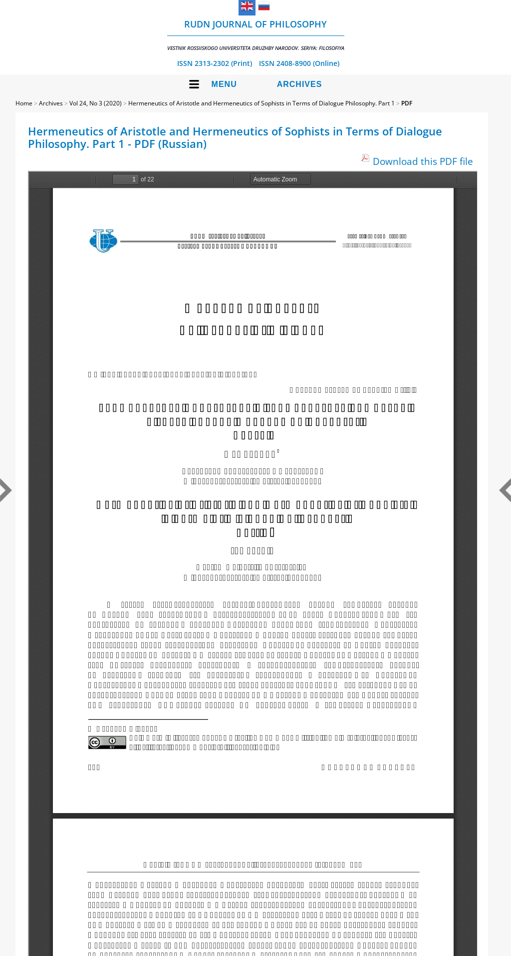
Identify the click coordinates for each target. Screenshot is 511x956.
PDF (406, 103)
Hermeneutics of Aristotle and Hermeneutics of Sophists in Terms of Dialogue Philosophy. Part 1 (261, 103)
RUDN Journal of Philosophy (255, 34)
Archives (299, 84)
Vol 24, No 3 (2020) (95, 103)
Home (23, 103)
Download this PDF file (423, 161)
